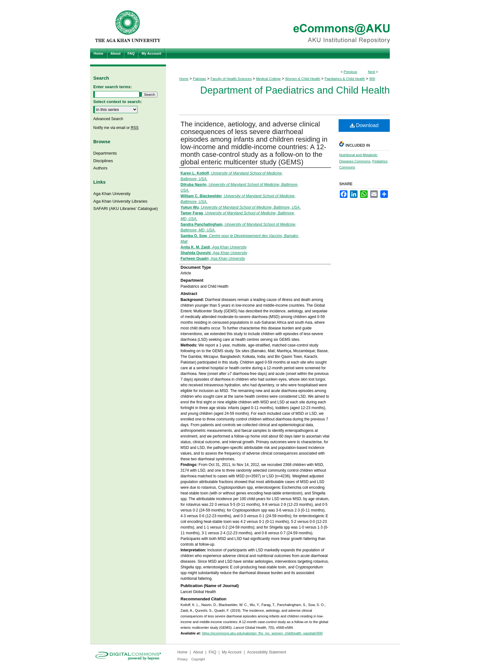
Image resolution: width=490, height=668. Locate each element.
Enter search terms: (112, 86)
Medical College (268, 79)
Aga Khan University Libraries (120, 201)
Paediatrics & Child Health (345, 79)
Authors (100, 168)
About (198, 652)
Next (371, 72)
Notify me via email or (115, 128)
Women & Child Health (302, 79)
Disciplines (103, 160)
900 (372, 79)
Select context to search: (117, 101)
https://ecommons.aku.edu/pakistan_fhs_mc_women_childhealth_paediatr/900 (262, 633)
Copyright (198, 659)
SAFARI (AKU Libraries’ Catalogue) (125, 208)
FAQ (212, 652)
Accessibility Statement (266, 652)
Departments (105, 153)
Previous (350, 72)
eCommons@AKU (283, 24)
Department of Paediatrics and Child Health (295, 90)
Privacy (182, 659)
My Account (232, 652)
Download (364, 125)
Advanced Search (108, 119)
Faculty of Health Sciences (231, 79)
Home (183, 79)
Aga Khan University (112, 193)
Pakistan (199, 79)
